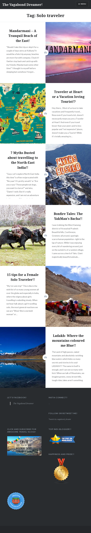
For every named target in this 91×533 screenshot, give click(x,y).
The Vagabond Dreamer (23, 403)
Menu (83, 4)
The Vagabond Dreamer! (24, 4)
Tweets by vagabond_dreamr (60, 419)
